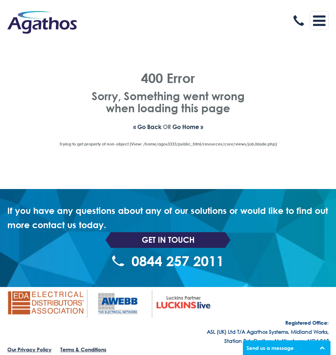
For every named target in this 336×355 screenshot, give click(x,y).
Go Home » (187, 126)
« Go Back (147, 126)
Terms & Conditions (83, 349)
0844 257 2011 (168, 261)
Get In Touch (168, 240)
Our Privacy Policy (29, 349)
